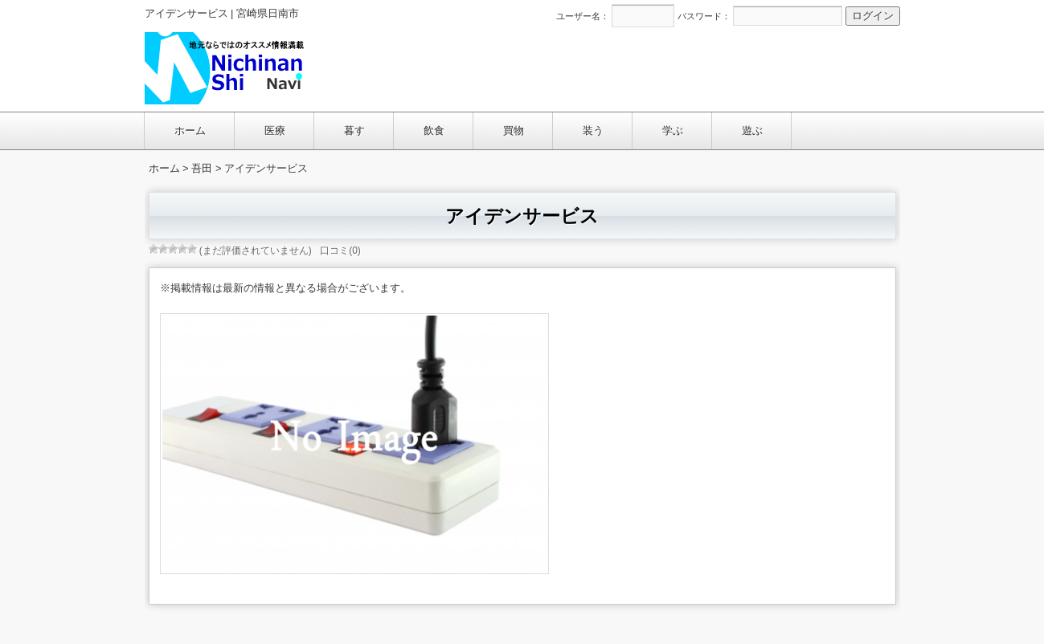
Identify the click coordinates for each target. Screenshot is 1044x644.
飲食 (434, 130)
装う (593, 130)
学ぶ (672, 130)
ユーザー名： (582, 16)
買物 (513, 130)
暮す (354, 130)
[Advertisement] (606, 67)
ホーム (190, 130)
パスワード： (704, 16)
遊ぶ (752, 130)
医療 (274, 130)
